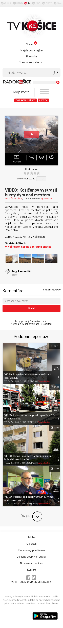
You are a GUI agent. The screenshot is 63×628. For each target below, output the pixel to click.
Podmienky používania (31, 550)
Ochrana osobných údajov (31, 556)
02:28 (54, 468)
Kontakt (31, 569)
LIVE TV (43, 100)
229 (56, 368)
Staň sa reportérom (31, 62)
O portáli (31, 543)
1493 (56, 491)
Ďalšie (31, 516)
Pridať (31, 308)
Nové (31, 44)
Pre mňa (31, 56)
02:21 (54, 346)
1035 (56, 409)
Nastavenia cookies (31, 563)
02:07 (54, 427)
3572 (56, 450)
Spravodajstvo (47, 198)
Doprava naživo (25, 100)
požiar (14, 274)
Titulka (31, 537)
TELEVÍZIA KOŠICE (13, 198)
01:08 (54, 386)
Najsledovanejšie (31, 50)
